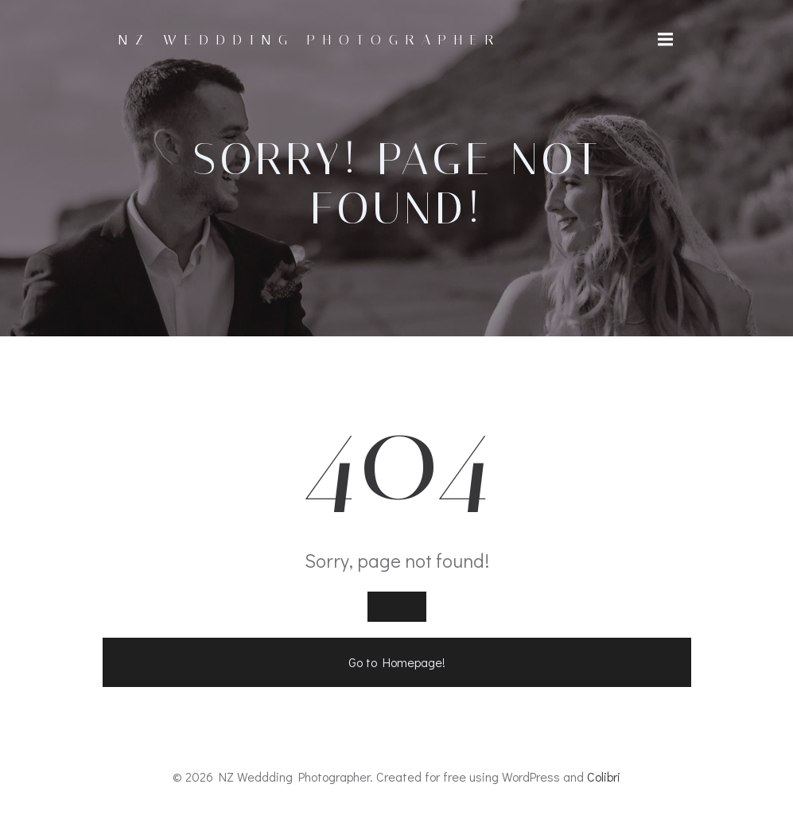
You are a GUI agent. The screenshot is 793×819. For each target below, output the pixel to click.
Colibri (603, 776)
